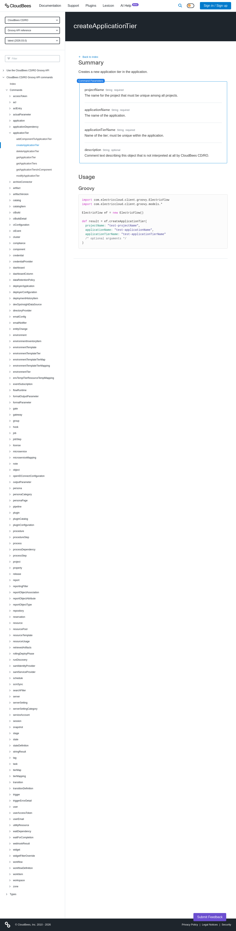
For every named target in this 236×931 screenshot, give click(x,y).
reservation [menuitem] (19, 616)
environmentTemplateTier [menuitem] (27, 353)
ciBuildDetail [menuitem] (19, 218)
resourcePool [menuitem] (20, 629)
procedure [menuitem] (18, 531)
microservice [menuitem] (20, 451)
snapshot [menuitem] (18, 727)
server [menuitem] (16, 696)
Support (73, 5)
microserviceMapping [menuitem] (24, 457)
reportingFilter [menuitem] (20, 586)
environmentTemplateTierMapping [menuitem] (31, 365)
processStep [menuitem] (20, 555)
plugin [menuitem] (16, 512)
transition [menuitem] (18, 782)
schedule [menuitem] (18, 678)
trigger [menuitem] (16, 794)
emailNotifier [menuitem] (20, 322)
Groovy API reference (19, 30)
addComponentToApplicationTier (34, 139)
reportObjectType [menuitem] (22, 604)
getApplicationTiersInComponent (34, 169)
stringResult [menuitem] (19, 751)
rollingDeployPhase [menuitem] (23, 653)
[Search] (180, 5)
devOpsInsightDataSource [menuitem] (27, 304)
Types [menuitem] (13, 894)
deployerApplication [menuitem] (23, 286)
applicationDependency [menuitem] (26, 126)
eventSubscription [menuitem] (22, 384)
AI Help (129, 5)
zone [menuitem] (15, 886)
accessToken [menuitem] (20, 96)
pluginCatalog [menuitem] (20, 518)
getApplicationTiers (26, 163)
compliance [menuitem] (19, 243)
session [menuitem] (17, 721)
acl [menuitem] (14, 102)
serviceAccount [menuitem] (21, 715)
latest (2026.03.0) (17, 40)
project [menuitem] (16, 561)
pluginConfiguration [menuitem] (23, 525)
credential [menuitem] (18, 255)
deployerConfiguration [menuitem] (25, 292)
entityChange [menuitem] (20, 329)
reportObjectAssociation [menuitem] (26, 592)
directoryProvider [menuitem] (22, 310)
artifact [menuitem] (16, 188)
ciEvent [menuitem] (17, 231)
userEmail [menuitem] (18, 819)
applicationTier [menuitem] (21, 133)
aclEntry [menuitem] (17, 108)
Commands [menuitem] (16, 90)
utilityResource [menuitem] (21, 825)
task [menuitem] (15, 764)
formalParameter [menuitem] (22, 402)
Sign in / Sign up (215, 5)
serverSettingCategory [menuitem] (25, 708)
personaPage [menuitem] (20, 500)
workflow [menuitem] (18, 862)
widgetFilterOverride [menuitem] (24, 855)
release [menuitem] (17, 574)
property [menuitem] (17, 567)
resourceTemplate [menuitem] (22, 635)
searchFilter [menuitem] (19, 690)
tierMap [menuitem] (17, 770)
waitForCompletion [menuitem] (23, 837)
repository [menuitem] (18, 610)
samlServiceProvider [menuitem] (24, 672)
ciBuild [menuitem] (16, 212)
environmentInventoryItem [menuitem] (27, 341)
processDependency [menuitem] (24, 549)
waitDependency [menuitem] (22, 831)
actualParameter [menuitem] (22, 114)
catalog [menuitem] (17, 200)
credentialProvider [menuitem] (23, 261)
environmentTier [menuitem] (22, 371)
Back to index (88, 56)
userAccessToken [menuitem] (22, 813)
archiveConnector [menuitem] (22, 182)
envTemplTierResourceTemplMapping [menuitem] (33, 378)
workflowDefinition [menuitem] (23, 868)
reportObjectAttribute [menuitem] (24, 598)
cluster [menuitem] (16, 237)
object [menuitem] (16, 469)
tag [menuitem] (15, 757)
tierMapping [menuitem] (19, 776)
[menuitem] (50, 5)
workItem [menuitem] (18, 874)
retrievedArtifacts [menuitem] (22, 647)
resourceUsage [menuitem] (21, 641)
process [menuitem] (17, 543)
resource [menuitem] (18, 623)
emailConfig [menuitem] (19, 316)
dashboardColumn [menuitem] (23, 273)
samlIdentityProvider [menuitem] (24, 666)
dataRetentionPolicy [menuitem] (24, 280)
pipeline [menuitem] (17, 506)
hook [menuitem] (15, 427)
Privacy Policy (190, 924)
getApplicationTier (26, 157)
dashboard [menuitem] (19, 267)
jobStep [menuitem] (17, 439)
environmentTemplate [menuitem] (24, 347)
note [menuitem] (15, 463)
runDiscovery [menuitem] (20, 659)
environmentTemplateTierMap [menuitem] (29, 359)
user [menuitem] (15, 806)
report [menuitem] (16, 580)
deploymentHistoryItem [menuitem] (25, 298)
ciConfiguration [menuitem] (21, 224)
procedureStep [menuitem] (21, 537)
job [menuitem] (14, 433)
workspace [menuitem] (19, 880)
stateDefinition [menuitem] (21, 745)
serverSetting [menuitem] (20, 702)
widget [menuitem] (16, 849)
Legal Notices (210, 924)
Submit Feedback (210, 917)
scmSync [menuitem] (18, 684)
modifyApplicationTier (28, 175)
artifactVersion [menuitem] (21, 194)
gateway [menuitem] (17, 414)
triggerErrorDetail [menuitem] (22, 800)
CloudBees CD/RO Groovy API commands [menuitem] (30, 77)
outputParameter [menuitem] (22, 482)
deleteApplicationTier (27, 151)
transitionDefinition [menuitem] (23, 788)
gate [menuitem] (15, 408)
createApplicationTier (27, 145)
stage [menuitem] (16, 733)
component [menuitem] (19, 249)
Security (226, 924)
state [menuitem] (15, 739)
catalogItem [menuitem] (19, 206)
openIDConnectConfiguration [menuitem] (29, 476)
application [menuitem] (19, 120)
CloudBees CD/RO (18, 20)
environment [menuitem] (19, 335)
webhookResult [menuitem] (21, 843)
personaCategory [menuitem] (22, 494)
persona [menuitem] (17, 488)
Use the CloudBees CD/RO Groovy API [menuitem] (28, 70)
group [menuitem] (16, 420)
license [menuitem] (17, 445)
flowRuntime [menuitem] (19, 390)
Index (13, 84)
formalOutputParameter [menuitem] (26, 396)
